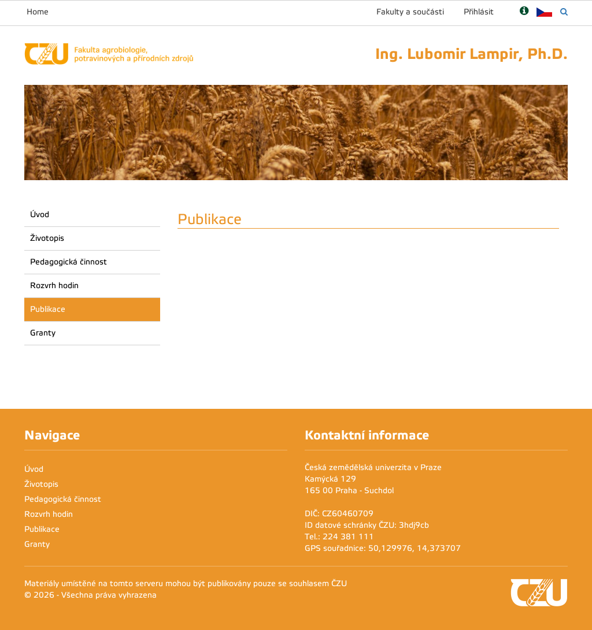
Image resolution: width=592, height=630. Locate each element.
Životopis (47, 238)
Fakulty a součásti (410, 12)
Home (38, 12)
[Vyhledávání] (564, 12)
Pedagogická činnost (68, 262)
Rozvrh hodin (54, 285)
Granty (43, 333)
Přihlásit (479, 12)
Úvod (39, 214)
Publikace (47, 309)
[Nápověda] (524, 12)
